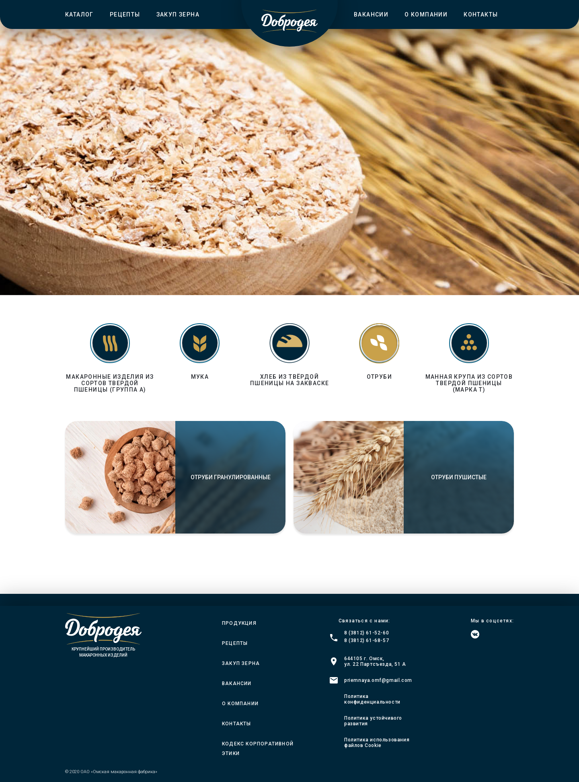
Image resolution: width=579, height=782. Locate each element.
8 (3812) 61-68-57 (366, 640)
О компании (426, 14)
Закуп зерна (177, 14)
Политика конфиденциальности (372, 699)
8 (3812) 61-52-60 (366, 633)
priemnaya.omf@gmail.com (378, 680)
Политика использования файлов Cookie (376, 742)
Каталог (79, 14)
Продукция (239, 623)
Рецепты (125, 14)
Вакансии (371, 14)
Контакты (481, 14)
